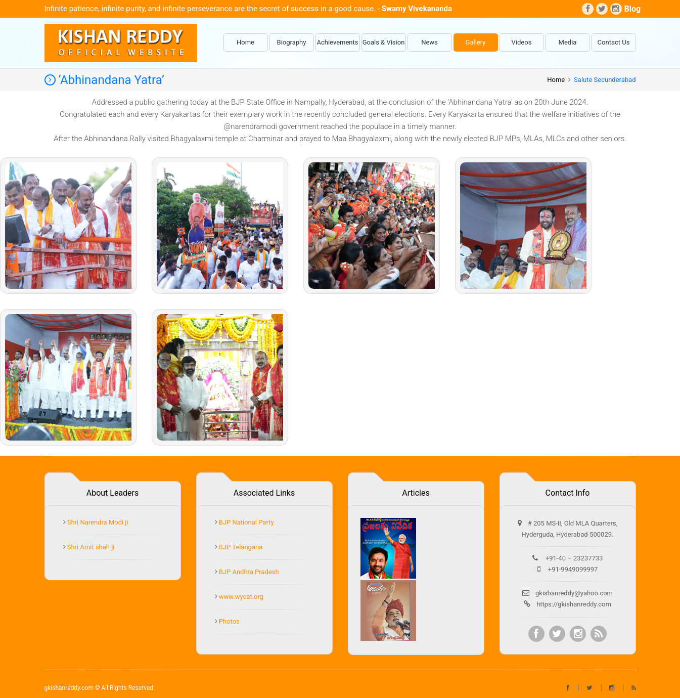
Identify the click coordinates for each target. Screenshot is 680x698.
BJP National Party (245, 522)
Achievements (337, 42)
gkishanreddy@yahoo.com (574, 593)
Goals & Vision (383, 42)
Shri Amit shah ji (90, 547)
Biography (291, 42)
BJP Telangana (240, 547)
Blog (630, 9)
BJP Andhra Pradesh (248, 572)
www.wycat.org (240, 596)
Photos (228, 621)
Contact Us (614, 42)
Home (245, 42)
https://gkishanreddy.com (573, 604)
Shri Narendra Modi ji (97, 522)
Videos (522, 42)
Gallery (476, 42)
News (429, 42)
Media (568, 42)
